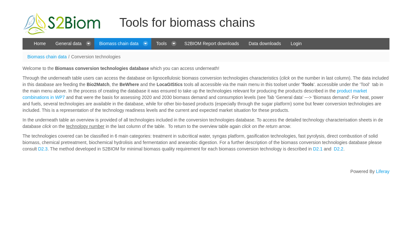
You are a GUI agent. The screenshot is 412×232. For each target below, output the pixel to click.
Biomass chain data (47, 56)
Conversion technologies (95, 56)
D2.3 (43, 148)
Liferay (382, 171)
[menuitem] (40, 44)
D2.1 (318, 148)
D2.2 (338, 148)
